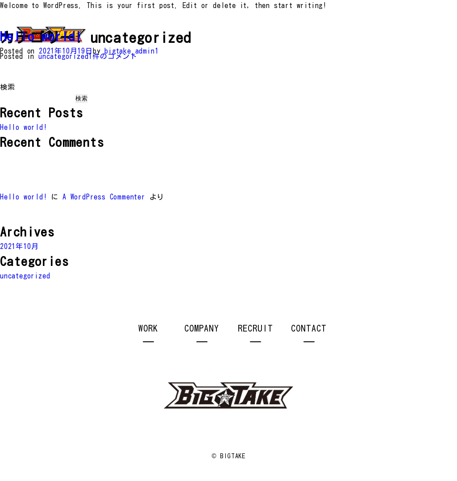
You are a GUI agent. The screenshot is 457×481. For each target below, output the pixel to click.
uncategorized (63, 56)
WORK (148, 327)
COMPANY (201, 327)
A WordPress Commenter (103, 196)
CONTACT (309, 327)
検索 (7, 87)
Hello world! (41, 36)
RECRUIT (255, 327)
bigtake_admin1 (131, 50)
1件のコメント (112, 56)
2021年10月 (19, 246)
